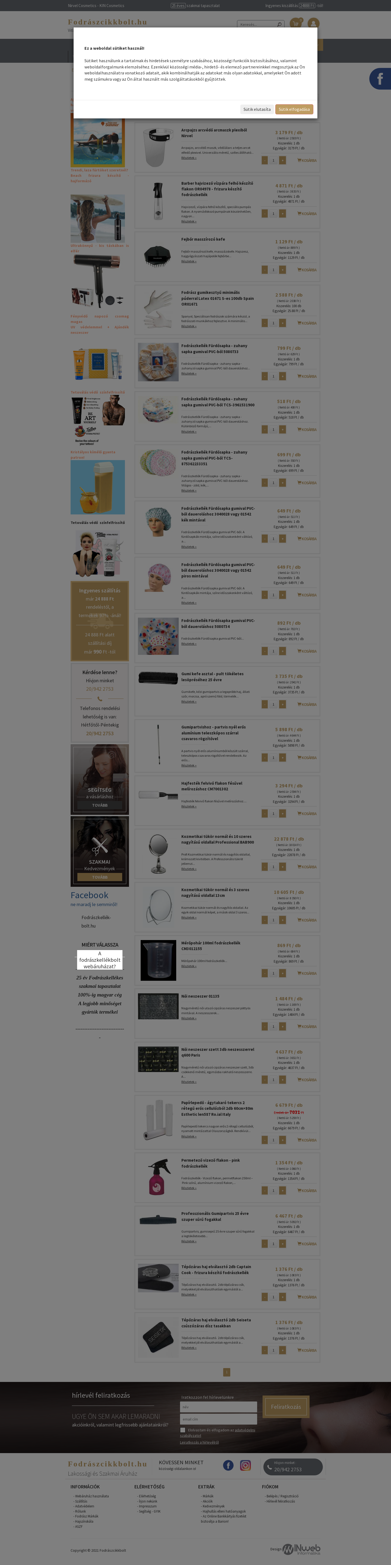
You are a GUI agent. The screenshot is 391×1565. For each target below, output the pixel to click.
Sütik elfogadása (294, 109)
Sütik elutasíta (257, 109)
